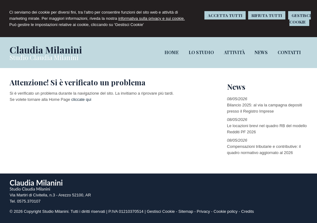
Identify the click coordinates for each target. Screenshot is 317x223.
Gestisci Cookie (161, 211)
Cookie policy (226, 211)
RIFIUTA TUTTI (267, 15)
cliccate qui (81, 99)
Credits (247, 211)
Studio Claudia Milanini (44, 57)
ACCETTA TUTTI (225, 15)
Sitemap (185, 211)
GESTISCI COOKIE (300, 18)
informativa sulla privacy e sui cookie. (151, 18)
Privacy (203, 211)
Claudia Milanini (46, 50)
